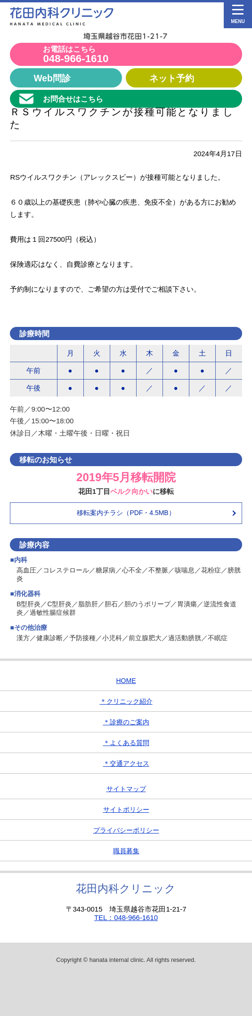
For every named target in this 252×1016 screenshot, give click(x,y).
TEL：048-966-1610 (126, 917)
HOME (126, 680)
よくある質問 (126, 742)
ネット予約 (171, 78)
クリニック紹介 (126, 701)
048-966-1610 (75, 54)
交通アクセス (126, 763)
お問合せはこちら (73, 99)
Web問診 (51, 78)
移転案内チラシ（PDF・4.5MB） (126, 512)
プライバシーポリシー (126, 830)
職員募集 (126, 851)
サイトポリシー (126, 809)
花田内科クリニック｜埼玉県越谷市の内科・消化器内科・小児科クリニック (62, 16)
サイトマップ (126, 789)
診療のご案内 (126, 722)
